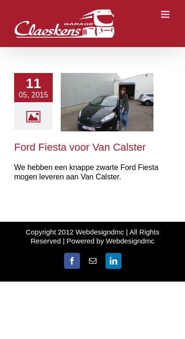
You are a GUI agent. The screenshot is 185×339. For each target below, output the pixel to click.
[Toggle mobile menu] (166, 14)
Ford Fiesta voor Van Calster (80, 147)
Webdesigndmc (130, 241)
